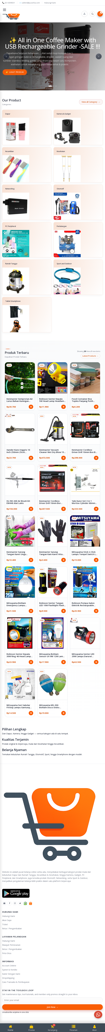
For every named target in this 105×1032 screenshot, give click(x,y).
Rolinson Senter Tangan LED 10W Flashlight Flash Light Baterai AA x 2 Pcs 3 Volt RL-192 (52, 606)
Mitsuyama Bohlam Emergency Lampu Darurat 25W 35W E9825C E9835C (19, 606)
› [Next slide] (98, 56)
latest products (90, 356)
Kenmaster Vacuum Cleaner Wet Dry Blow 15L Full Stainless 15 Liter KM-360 (52, 453)
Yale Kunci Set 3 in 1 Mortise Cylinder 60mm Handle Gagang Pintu (83, 503)
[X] (20, 903)
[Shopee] (30, 903)
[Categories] (52, 221)
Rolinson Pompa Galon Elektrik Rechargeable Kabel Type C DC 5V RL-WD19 (83, 606)
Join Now (52, 1007)
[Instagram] (15, 903)
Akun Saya (6, 920)
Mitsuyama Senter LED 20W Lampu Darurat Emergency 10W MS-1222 (84, 656)
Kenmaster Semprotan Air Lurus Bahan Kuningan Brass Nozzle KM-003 (20, 401)
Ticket (5, 924)
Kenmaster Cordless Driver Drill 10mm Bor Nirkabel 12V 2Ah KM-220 (51, 503)
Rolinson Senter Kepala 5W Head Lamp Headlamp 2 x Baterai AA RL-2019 (52, 401)
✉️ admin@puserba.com (29, 2)
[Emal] (4, 903)
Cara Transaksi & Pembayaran (15, 982)
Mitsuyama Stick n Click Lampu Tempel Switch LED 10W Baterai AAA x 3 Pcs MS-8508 (85, 555)
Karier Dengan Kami (11, 974)
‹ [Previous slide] (6, 56)
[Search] (92, 14)
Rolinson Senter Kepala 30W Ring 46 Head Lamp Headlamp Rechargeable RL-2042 (19, 657)
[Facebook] (9, 903)
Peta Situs (6, 953)
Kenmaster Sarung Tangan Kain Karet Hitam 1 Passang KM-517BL (51, 554)
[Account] (84, 14)
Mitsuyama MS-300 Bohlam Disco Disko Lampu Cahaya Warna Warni (50, 708)
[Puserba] (11, 16)
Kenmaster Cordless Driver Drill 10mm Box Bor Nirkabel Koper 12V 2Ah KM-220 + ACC (85, 453)
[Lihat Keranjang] (100, 14)
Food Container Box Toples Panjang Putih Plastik (82, 401)
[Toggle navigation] (4, 9)
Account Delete (9, 965)
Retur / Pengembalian (12, 928)
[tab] (50, 86)
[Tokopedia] (25, 903)
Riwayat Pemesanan (11, 945)
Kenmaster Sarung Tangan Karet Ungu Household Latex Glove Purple (18, 555)
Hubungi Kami (50, 2)
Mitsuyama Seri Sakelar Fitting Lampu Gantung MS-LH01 (18, 707)
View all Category (91, 101)
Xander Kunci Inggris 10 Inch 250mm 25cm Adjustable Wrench (18, 452)
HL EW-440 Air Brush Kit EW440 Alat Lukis (18, 502)
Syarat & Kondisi (9, 969)
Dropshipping (8, 978)
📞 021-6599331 (8, 2)
